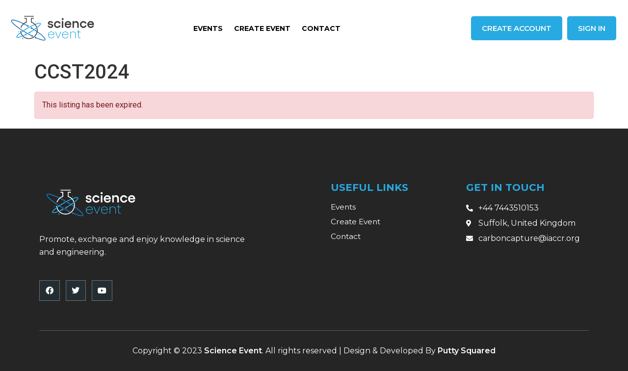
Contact (321, 28)
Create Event (262, 28)
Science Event (233, 350)
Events (208, 28)
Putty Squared (467, 350)
